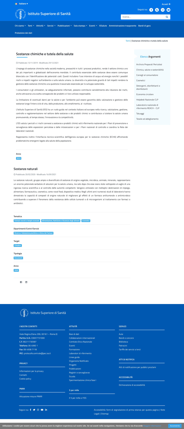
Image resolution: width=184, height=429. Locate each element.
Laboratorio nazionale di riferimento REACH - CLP (147, 106)
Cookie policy (25, 378)
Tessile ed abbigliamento (147, 118)
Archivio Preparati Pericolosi (149, 64)
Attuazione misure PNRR (30, 396)
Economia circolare (144, 94)
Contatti (23, 375)
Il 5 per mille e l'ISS (77, 397)
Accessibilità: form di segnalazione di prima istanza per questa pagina (126, 409)
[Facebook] (21, 282)
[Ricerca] (142, 16)
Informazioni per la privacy (31, 371)
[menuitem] (20, 25)
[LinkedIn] (26, 282)
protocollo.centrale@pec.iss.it (37, 353)
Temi (128, 40)
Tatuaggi (140, 113)
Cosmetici (140, 80)
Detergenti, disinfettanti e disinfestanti (148, 87)
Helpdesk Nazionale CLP (147, 99)
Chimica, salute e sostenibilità (150, 69)
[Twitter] (16, 282)
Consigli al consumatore (147, 75)
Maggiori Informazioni (152, 426)
